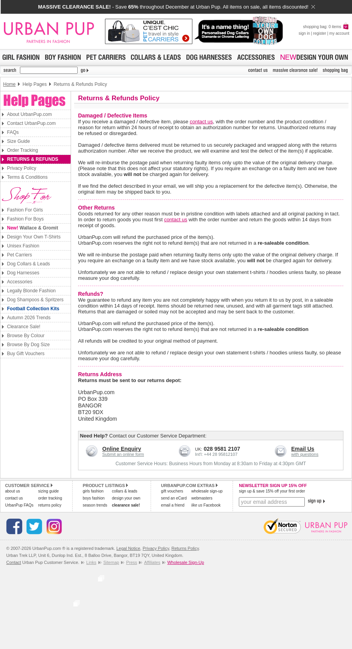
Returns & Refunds (32, 159)
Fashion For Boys (25, 219)
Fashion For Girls (25, 210)
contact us (201, 121)
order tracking (50, 498)
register (319, 33)
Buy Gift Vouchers (25, 353)
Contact (13, 562)
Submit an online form (123, 454)
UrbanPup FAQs (19, 505)
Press (131, 562)
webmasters (201, 498)
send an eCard (174, 498)
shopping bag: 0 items (326, 27)
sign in (304, 33)
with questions (304, 454)
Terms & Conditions (27, 177)
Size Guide (18, 141)
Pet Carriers (19, 255)
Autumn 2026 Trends (28, 317)
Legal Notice (128, 548)
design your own (126, 498)
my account (339, 33)
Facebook (205, 505)
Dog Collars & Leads (28, 264)
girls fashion (93, 491)
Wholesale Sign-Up (185, 562)
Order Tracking (22, 150)
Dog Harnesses (23, 273)
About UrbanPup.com (29, 114)
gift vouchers (172, 491)
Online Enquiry (121, 449)
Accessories (19, 281)
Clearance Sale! (23, 326)
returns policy (49, 505)
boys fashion (94, 498)
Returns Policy (185, 548)
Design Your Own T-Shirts (33, 237)
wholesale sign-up (206, 491)
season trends (95, 505)
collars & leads (124, 491)
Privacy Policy (21, 168)
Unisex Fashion (23, 246)
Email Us (302, 449)
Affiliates (152, 562)
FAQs (13, 132)
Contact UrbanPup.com (31, 123)
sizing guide (48, 491)
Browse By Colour (25, 335)
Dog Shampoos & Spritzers (35, 299)
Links (91, 562)
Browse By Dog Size (28, 344)
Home (9, 84)
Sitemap (111, 562)
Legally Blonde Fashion (31, 290)
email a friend (173, 505)
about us (12, 491)
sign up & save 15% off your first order (272, 491)
